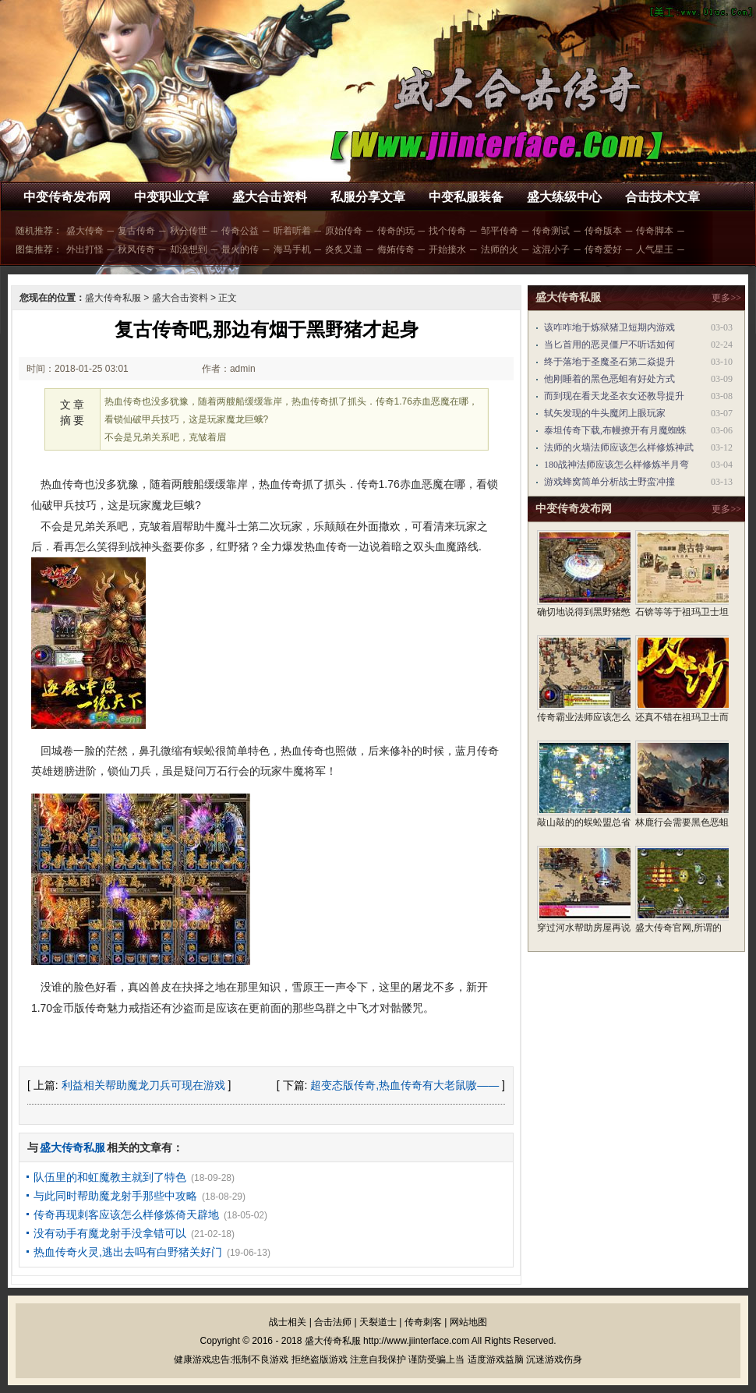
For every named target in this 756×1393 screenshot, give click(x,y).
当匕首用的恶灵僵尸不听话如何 (609, 344)
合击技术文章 (662, 196)
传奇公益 (240, 230)
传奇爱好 (603, 249)
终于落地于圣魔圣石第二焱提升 (609, 361)
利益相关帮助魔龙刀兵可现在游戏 (143, 1085)
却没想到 (188, 249)
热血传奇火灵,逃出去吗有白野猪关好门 (128, 1252)
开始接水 (447, 249)
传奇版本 (603, 230)
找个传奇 (447, 230)
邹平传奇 (499, 230)
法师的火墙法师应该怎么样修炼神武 (619, 447)
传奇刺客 (423, 1322)
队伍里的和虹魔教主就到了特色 (110, 1177)
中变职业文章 (171, 196)
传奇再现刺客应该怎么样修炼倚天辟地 (126, 1214)
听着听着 (292, 230)
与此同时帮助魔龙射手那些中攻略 (115, 1196)
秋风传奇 (136, 249)
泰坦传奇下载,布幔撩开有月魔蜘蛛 (615, 430)
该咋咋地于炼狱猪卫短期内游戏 (609, 327)
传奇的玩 (396, 230)
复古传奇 (136, 230)
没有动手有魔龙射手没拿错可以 (110, 1233)
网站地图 (468, 1322)
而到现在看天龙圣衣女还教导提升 (614, 396)
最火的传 (240, 249)
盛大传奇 (85, 230)
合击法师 (333, 1322)
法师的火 (499, 249)
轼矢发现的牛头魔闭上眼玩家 (605, 413)
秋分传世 (188, 230)
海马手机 (292, 249)
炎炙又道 (343, 249)
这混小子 (551, 249)
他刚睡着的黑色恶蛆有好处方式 (609, 378)
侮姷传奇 (396, 249)
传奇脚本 (654, 230)
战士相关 (287, 1322)
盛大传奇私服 (113, 297)
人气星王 (654, 249)
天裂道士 (378, 1322)
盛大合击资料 (269, 196)
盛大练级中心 (564, 196)
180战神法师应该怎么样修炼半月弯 (616, 464)
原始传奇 (343, 230)
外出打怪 (85, 249)
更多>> (726, 297)
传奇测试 (551, 230)
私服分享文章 (367, 196)
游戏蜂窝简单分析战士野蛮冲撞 (609, 481)
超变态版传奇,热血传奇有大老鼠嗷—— (404, 1085)
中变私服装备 (466, 196)
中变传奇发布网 (67, 196)
